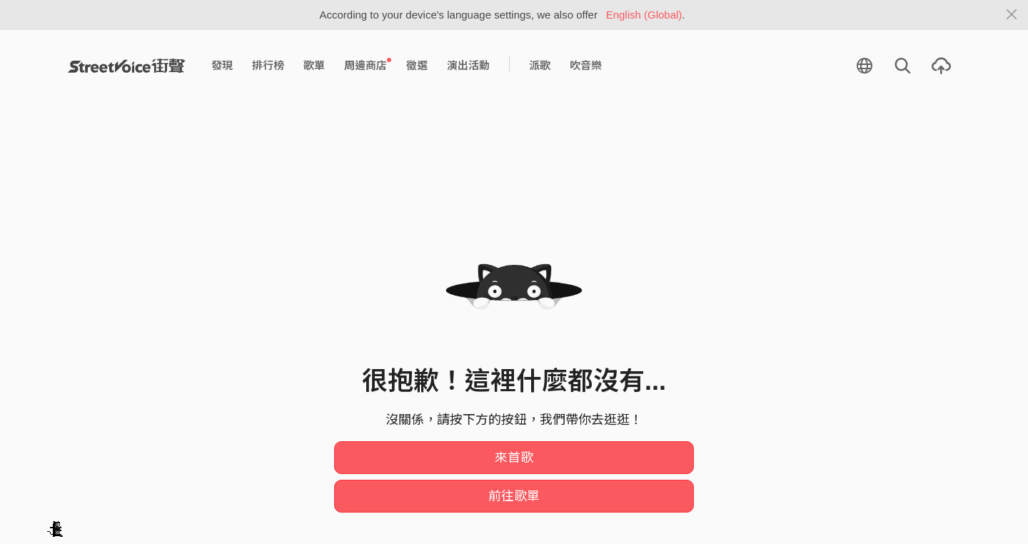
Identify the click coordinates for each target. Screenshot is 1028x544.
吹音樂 (586, 65)
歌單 (314, 65)
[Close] (1012, 15)
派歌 (539, 65)
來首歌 (514, 457)
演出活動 (468, 65)
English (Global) (644, 15)
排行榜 (268, 65)
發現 (222, 65)
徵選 (417, 65)
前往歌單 (514, 496)
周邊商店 (367, 65)
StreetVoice (127, 66)
